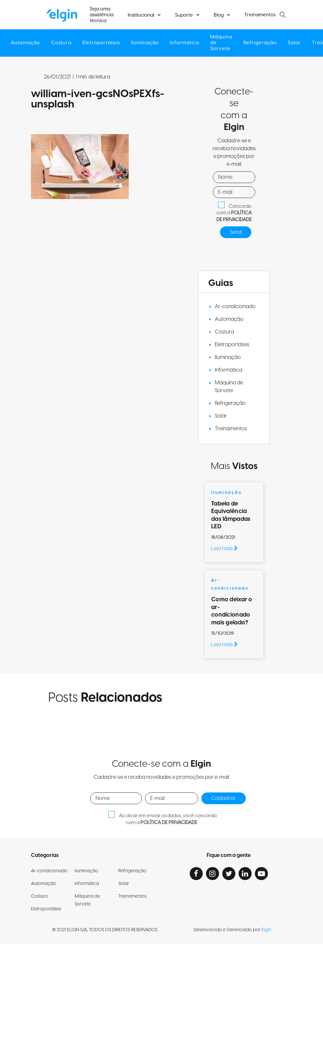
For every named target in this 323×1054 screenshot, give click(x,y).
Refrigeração (260, 43)
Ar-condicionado (235, 306)
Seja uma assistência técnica (101, 15)
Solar (294, 43)
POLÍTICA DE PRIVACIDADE (234, 216)
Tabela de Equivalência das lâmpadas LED (230, 515)
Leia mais (224, 548)
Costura (61, 43)
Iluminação (145, 43)
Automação (25, 43)
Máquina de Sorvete (221, 43)
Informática (184, 43)
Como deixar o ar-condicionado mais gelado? (231, 610)
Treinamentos (259, 15)
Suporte (184, 15)
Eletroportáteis (101, 43)
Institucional (141, 15)
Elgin (266, 930)
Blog (219, 15)
